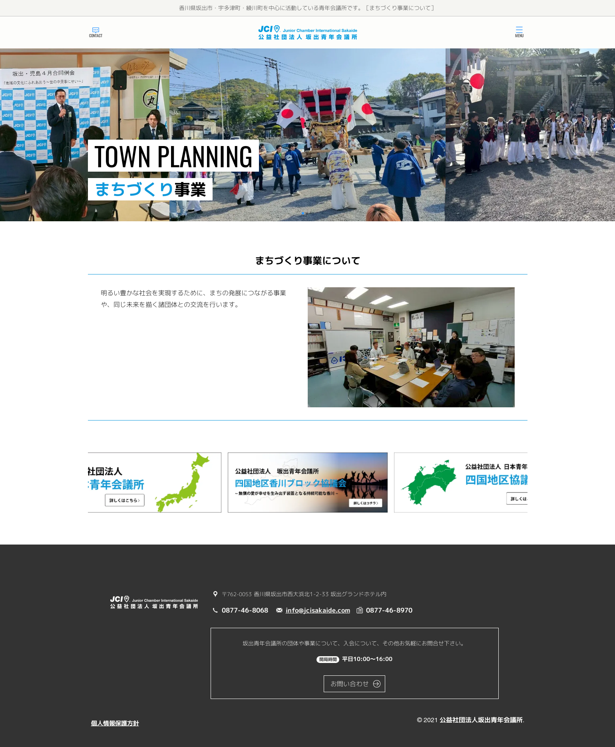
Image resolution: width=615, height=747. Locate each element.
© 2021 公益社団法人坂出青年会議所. (470, 720)
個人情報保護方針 (115, 723)
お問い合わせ (349, 683)
